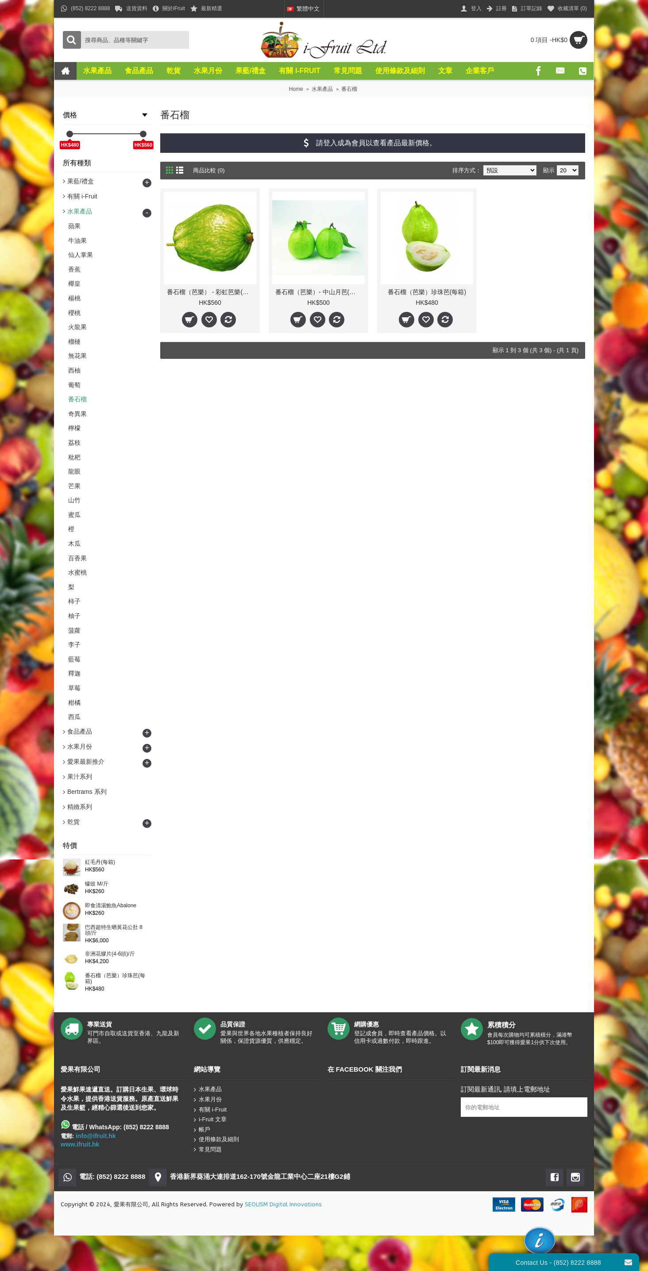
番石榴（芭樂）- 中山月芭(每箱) (319, 291)
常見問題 (208, 1149)
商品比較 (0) (209, 170)
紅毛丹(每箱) (100, 862)
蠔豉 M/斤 (96, 884)
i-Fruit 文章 (210, 1119)
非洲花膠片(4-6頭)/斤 (110, 954)
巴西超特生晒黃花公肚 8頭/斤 (114, 930)
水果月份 (208, 1100)
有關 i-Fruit (210, 1109)
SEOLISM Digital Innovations (283, 1204)
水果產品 (208, 1089)
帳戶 (202, 1130)
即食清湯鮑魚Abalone (110, 906)
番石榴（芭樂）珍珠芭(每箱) (115, 978)
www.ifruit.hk (80, 1144)
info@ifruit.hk (96, 1135)
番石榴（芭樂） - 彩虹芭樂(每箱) (211, 291)
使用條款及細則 (216, 1139)
